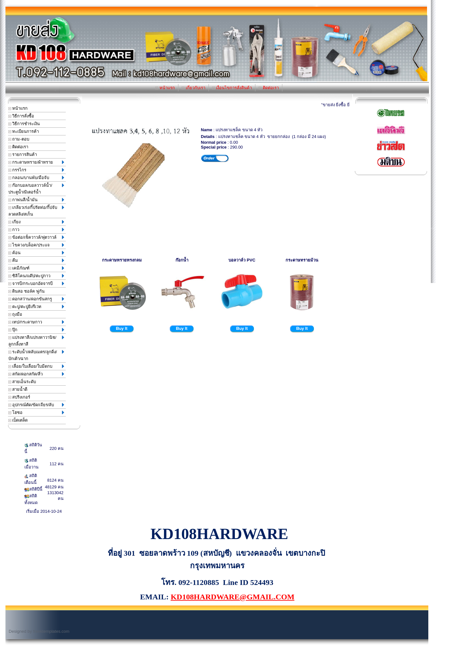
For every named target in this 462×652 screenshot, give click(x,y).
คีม (36, 260)
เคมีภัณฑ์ (36, 268)
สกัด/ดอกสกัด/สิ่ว (36, 374)
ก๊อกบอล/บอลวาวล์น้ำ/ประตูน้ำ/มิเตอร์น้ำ (36, 188)
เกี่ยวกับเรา (193, 87)
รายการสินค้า (22, 154)
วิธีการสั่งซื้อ (21, 116)
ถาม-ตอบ (18, 139)
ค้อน (36, 252)
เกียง (36, 221)
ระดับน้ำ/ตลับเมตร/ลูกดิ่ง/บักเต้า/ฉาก (36, 355)
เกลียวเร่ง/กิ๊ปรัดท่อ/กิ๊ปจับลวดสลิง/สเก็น (36, 211)
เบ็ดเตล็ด (18, 420)
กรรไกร (36, 169)
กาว (36, 229)
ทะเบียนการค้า (23, 131)
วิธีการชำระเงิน (24, 123)
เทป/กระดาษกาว (36, 322)
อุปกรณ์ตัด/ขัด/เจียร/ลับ (36, 404)
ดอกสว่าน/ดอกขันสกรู (36, 298)
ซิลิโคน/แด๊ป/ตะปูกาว (36, 275)
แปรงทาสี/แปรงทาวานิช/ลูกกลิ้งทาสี (36, 341)
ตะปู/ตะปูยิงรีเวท (36, 306)
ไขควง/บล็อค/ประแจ (36, 245)
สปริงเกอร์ (19, 397)
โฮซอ (36, 412)
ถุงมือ (15, 314)
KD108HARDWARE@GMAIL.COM (233, 597)
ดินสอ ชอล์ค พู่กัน (26, 291)
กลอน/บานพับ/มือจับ (36, 177)
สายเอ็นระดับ (22, 381)
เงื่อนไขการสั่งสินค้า (232, 87)
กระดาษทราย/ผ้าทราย (36, 162)
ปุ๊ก (36, 329)
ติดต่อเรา (269, 87)
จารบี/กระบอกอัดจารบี (36, 283)
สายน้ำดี (18, 389)
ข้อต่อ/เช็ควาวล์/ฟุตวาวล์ (36, 237)
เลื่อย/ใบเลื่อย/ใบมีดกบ (36, 366)
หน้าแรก (165, 87)
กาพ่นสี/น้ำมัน (36, 199)
